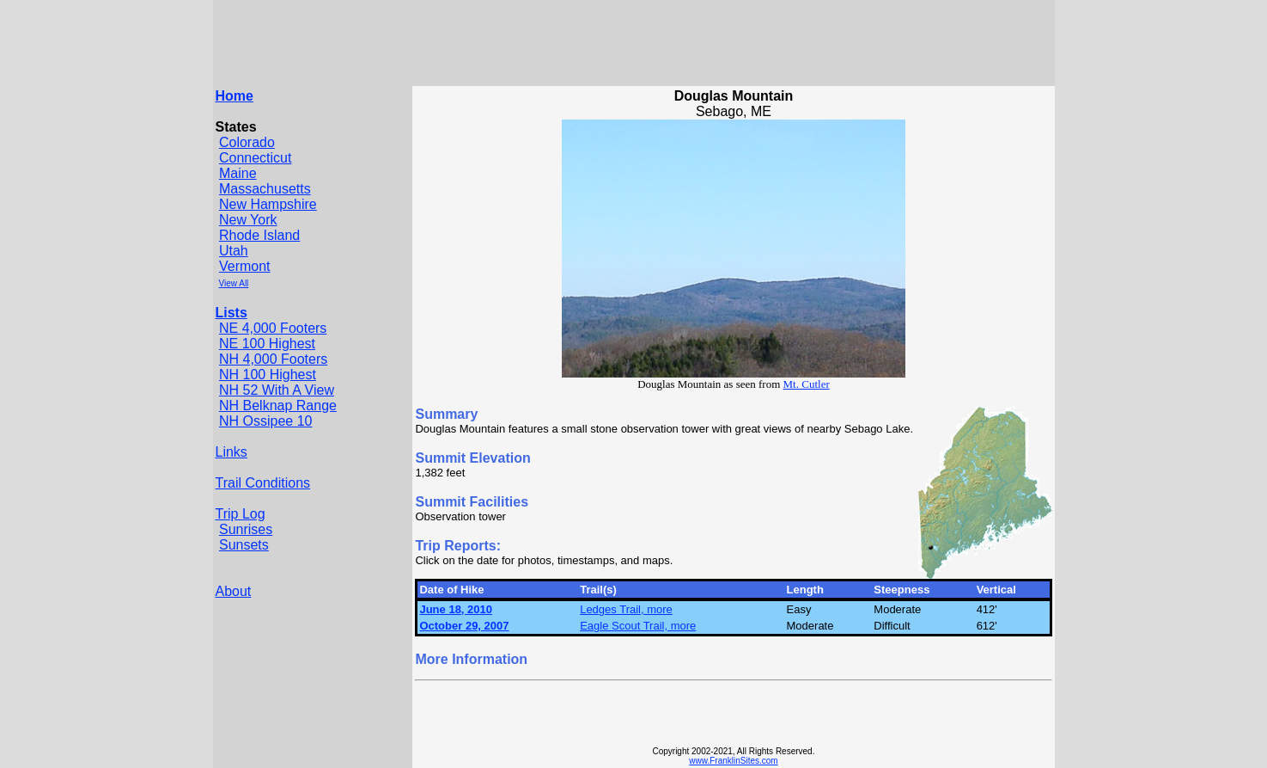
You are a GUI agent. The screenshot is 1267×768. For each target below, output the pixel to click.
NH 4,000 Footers (273, 359)
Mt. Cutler (806, 384)
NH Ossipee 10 (266, 421)
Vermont (245, 266)
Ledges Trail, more (626, 609)
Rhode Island (259, 235)
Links (231, 452)
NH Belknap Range (278, 405)
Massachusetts (265, 188)
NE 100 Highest (267, 343)
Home (234, 96)
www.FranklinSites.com (733, 760)
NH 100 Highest (267, 374)
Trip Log (240, 514)
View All (234, 283)
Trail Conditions (263, 483)
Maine (238, 173)
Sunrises (245, 529)
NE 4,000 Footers (272, 328)
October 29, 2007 (464, 625)
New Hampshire (268, 204)
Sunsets (244, 545)
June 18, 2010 (455, 609)
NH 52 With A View (276, 390)
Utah (233, 250)
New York (248, 219)
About (234, 591)
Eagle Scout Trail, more (638, 625)
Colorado (247, 142)
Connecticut (255, 158)
